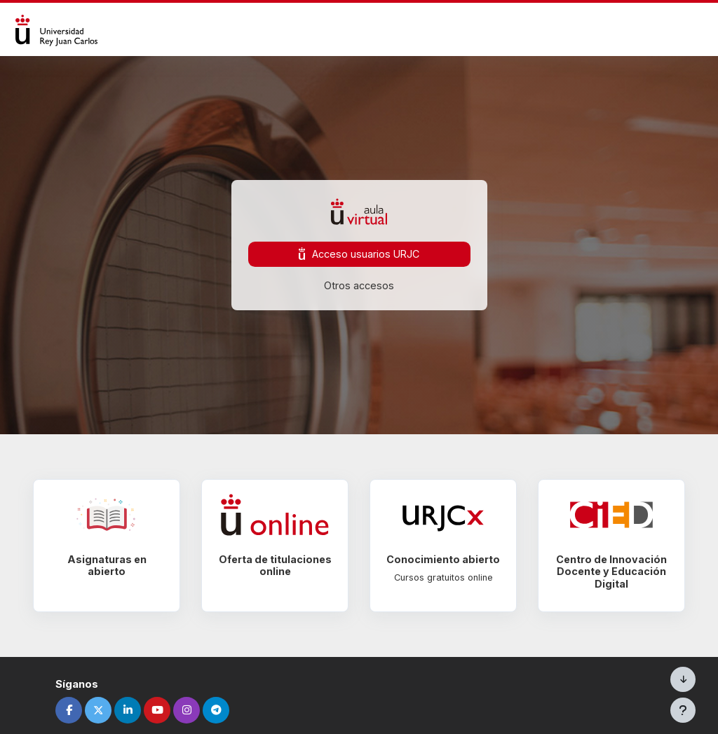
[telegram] (225, 710)
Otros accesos (359, 285)
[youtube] (166, 710)
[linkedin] (136, 710)
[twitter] (107, 710)
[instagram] (195, 710)
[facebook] (78, 710)
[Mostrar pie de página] (683, 710)
